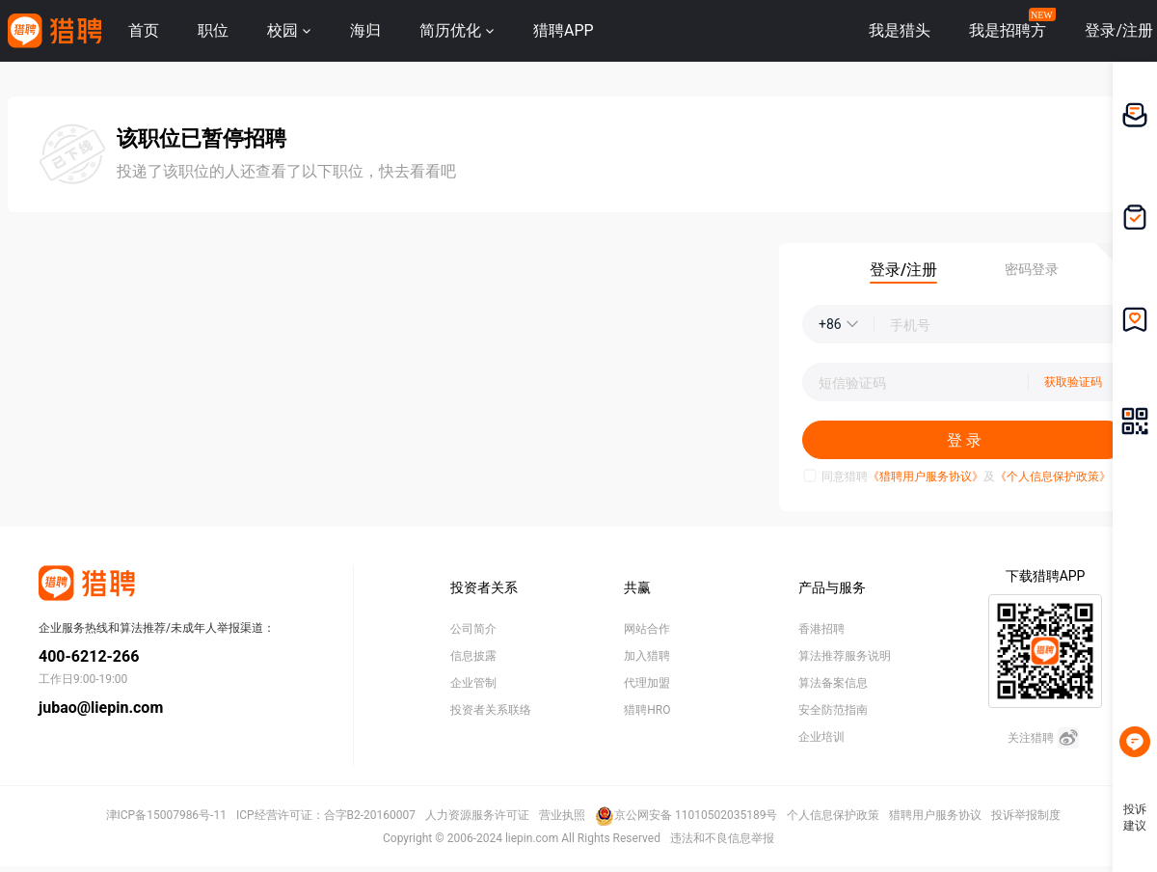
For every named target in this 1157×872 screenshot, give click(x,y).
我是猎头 (899, 30)
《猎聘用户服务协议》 (925, 476)
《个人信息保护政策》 (1053, 476)
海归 (365, 30)
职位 (213, 30)
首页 (143, 30)
